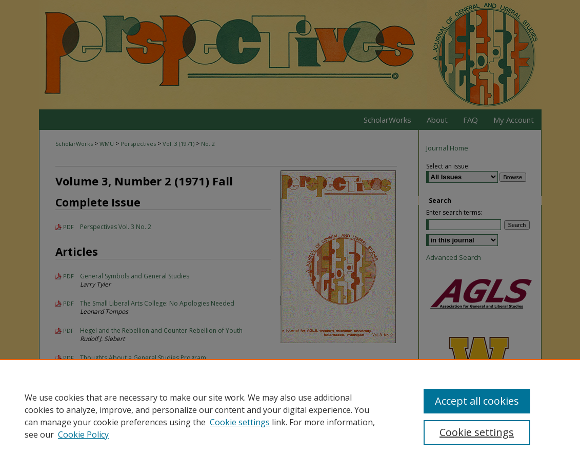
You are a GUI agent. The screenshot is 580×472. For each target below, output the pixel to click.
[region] (290, 415)
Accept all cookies (477, 401)
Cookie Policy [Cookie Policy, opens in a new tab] (83, 434)
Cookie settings (240, 422)
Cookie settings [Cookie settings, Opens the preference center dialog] (476, 432)
